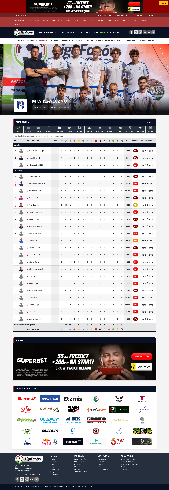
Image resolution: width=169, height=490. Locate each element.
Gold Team (114, 32)
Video (120, 129)
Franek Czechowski (35, 212)
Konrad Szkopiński (35, 226)
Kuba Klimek (34, 158)
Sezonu (101, 467)
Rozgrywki (31, 41)
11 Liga (109, 20)
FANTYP (67, 487)
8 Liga (84, 20)
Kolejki (100, 464)
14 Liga (135, 20)
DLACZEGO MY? (46, 487)
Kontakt (121, 41)
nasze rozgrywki (46, 32)
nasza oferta (73, 32)
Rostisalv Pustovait (35, 290)
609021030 (102, 15)
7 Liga (76, 20)
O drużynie (59, 129)
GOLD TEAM (76, 487)
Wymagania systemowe (129, 464)
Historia (69, 129)
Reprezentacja (55, 472)
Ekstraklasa (19, 20)
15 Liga (143, 20)
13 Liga (126, 20)
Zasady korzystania (128, 462)
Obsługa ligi (55, 469)
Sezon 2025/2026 (21, 15)
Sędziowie (140, 129)
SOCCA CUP (78, 464)
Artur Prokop (33, 205)
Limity (95, 32)
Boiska (150, 129)
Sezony (89, 129)
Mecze (39, 129)
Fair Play (101, 462)
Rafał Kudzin (32, 283)
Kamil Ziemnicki (34, 219)
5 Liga (61, 20)
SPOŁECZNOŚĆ (58, 487)
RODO (124, 469)
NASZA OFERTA (19, 487)
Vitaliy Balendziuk (34, 312)
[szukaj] (153, 40)
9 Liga (91, 20)
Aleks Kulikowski (35, 151)
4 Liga (53, 20)
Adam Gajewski (34, 176)
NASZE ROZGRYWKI (32, 487)
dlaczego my (60, 32)
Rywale (79, 129)
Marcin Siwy (32, 240)
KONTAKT (84, 487)
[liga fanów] (24, 32)
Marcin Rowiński (34, 248)
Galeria (98, 41)
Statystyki (43, 41)
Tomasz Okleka (33, 297)
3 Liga (45, 20)
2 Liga (37, 20)
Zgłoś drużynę (132, 41)
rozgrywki (148, 15)
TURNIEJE (64, 41)
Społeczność (109, 41)
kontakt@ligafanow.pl (119, 15)
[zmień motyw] (132, 15)
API (91, 487)
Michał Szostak (33, 255)
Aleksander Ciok (34, 191)
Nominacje (104, 32)
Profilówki (99, 129)
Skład (18, 129)
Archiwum (87, 41)
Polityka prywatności (128, 467)
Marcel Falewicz (34, 233)
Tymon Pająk (33, 305)
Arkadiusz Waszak (35, 198)
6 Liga (68, 20)
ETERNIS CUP (79, 462)
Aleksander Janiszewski (36, 183)
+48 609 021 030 (23, 466)
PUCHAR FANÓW (80, 459)
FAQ (52, 464)
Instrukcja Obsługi (128, 459)
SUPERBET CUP (79, 467)
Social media (85, 32)
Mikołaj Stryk (33, 262)
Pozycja (49, 129)
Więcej (149, 122)
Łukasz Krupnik (34, 319)
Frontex (77, 469)
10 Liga (100, 20)
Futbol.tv (75, 41)
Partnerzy (54, 475)
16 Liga (17, 24)
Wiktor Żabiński (35, 165)
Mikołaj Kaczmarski (35, 269)
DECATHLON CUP (80, 472)
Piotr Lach (32, 276)
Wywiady (54, 41)
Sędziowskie (102, 459)
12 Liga (117, 20)
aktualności (20, 41)
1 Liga (30, 20)
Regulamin (54, 467)
